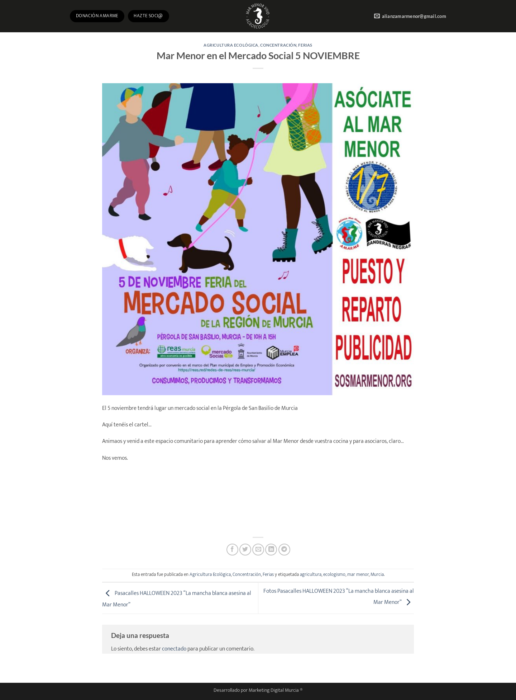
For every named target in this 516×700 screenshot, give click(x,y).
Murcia (377, 574)
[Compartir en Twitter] (245, 549)
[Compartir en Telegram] (284, 549)
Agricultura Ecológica (231, 45)
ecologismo (334, 574)
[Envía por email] (258, 549)
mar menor (358, 574)
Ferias (305, 45)
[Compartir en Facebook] (232, 549)
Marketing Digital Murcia (274, 690)
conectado (174, 649)
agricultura (310, 574)
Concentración (278, 45)
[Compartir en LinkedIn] (271, 549)
